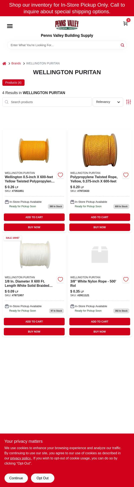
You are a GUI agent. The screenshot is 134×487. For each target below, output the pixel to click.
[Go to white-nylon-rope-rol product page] (100, 285)
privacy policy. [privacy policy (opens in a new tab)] (20, 458)
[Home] (4, 63)
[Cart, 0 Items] (125, 23)
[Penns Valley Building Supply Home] (67, 24)
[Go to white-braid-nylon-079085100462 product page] (34, 285)
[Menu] (10, 26)
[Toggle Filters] (128, 101)
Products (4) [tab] (13, 82)
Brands (16, 63)
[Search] (123, 44)
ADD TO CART (34, 217)
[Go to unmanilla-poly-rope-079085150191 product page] (100, 181)
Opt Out (42, 478)
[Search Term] (67, 45)
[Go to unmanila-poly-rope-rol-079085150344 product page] (34, 181)
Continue (16, 478)
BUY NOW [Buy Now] (34, 227)
